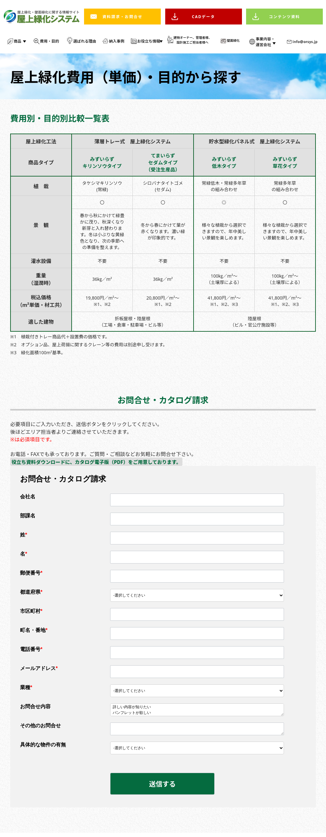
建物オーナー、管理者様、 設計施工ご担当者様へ (193, 40)
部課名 (27, 518)
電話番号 (31, 651)
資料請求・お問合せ (123, 16)
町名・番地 (33, 632)
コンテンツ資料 (284, 16)
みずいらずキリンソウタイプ (102, 163)
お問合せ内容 (35, 709)
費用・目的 (49, 41)
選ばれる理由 (84, 41)
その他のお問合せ (40, 728)
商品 (17, 41)
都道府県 (31, 594)
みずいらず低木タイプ (224, 163)
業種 (26, 690)
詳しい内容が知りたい (197, 710)
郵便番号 (31, 575)
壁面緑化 (233, 40)
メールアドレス (39, 671)
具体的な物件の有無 (43, 747)
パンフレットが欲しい (197, 715)
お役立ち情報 (148, 41)
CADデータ (203, 16)
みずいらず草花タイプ (285, 163)
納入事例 (116, 41)
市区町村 (31, 613)
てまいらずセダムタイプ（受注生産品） (163, 163)
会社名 (27, 499)
